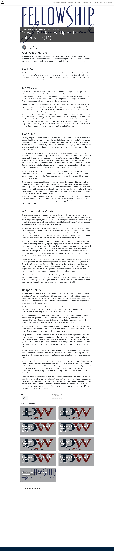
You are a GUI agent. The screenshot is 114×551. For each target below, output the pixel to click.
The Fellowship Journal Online (48, 29)
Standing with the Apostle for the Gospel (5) (36, 458)
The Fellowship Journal (30, 29)
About (110, 3)
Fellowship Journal (101, 3)
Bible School (72, 3)
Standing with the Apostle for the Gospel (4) (75, 442)
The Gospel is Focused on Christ (36, 411)
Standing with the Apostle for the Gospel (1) (36, 427)
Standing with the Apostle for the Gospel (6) (75, 458)
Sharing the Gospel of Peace (72, 411)
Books (79, 3)
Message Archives (59, 3)
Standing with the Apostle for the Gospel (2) (75, 427)
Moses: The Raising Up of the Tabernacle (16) (34, 473)
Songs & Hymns (88, 3)
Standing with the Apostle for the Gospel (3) (36, 442)
